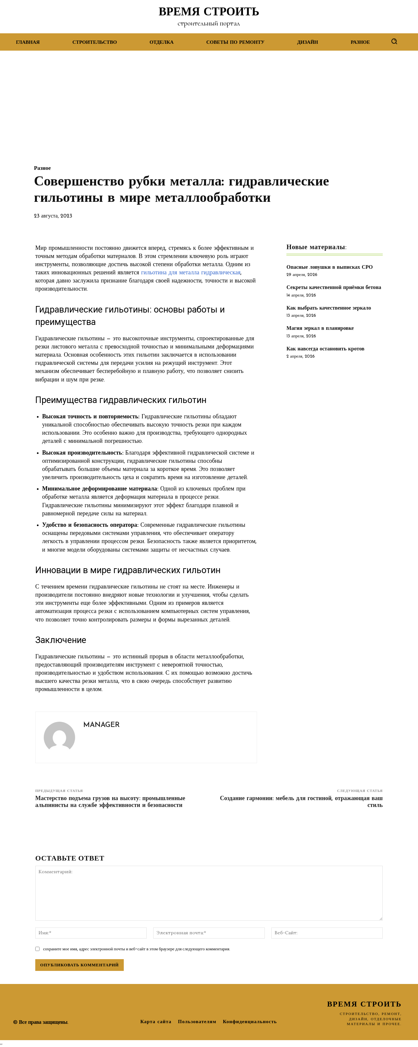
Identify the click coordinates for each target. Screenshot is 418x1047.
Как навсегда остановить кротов (325, 349)
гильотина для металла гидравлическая (190, 273)
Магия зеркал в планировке (320, 328)
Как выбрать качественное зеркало (328, 308)
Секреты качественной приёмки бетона (333, 287)
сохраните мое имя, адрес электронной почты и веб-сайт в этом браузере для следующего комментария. (136, 949)
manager (101, 725)
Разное (42, 168)
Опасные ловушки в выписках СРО (329, 267)
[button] (394, 41)
